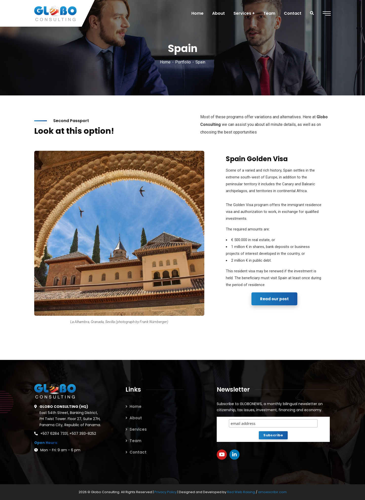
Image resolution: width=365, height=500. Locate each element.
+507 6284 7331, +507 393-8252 (68, 433)
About (136, 418)
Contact (138, 452)
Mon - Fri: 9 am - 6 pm (60, 450)
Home (165, 62)
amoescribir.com (272, 492)
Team (135, 440)
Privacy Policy (165, 492)
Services (138, 429)
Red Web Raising (241, 492)
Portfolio (183, 62)
